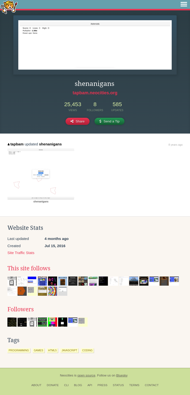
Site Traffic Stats (20, 253)
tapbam (16, 144)
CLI (66, 385)
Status (118, 385)
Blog (78, 385)
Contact (152, 385)
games (38, 350)
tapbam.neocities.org (94, 92)
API (89, 385)
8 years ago (175, 144)
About (36, 385)
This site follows (28, 268)
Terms (134, 385)
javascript (69, 350)
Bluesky (122, 375)
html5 (52, 350)
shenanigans (50, 144)
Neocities (66, 375)
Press (102, 385)
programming (19, 350)
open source (86, 375)
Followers (20, 309)
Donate (53, 385)
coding (87, 350)
